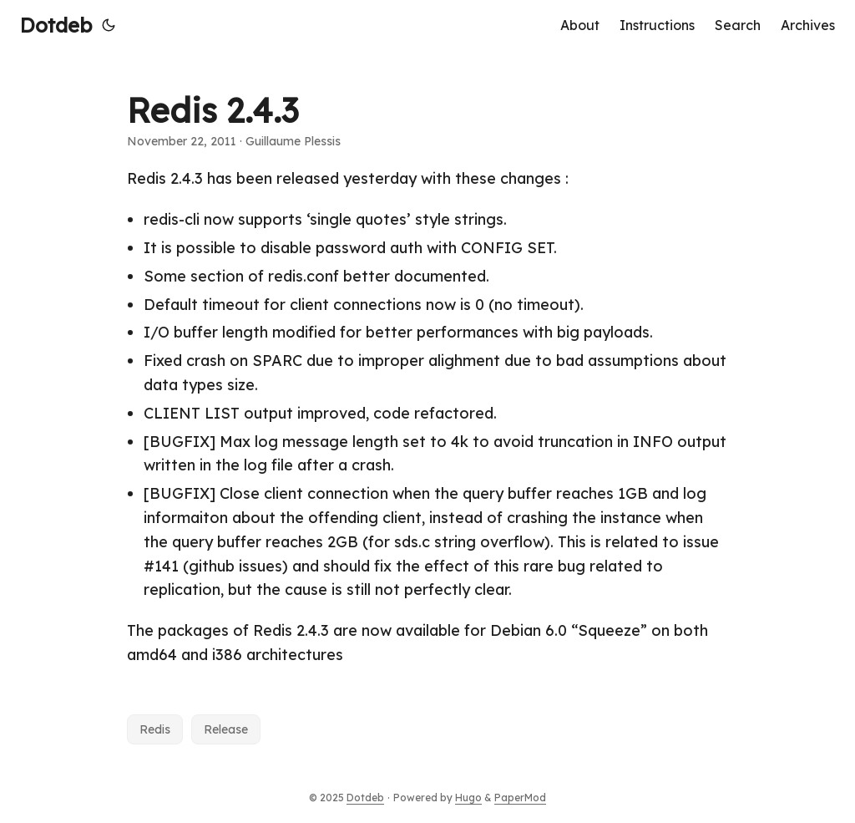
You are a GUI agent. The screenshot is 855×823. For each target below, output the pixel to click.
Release (226, 729)
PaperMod (520, 797)
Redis (154, 729)
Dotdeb (56, 25)
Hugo (468, 797)
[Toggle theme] (109, 25)
